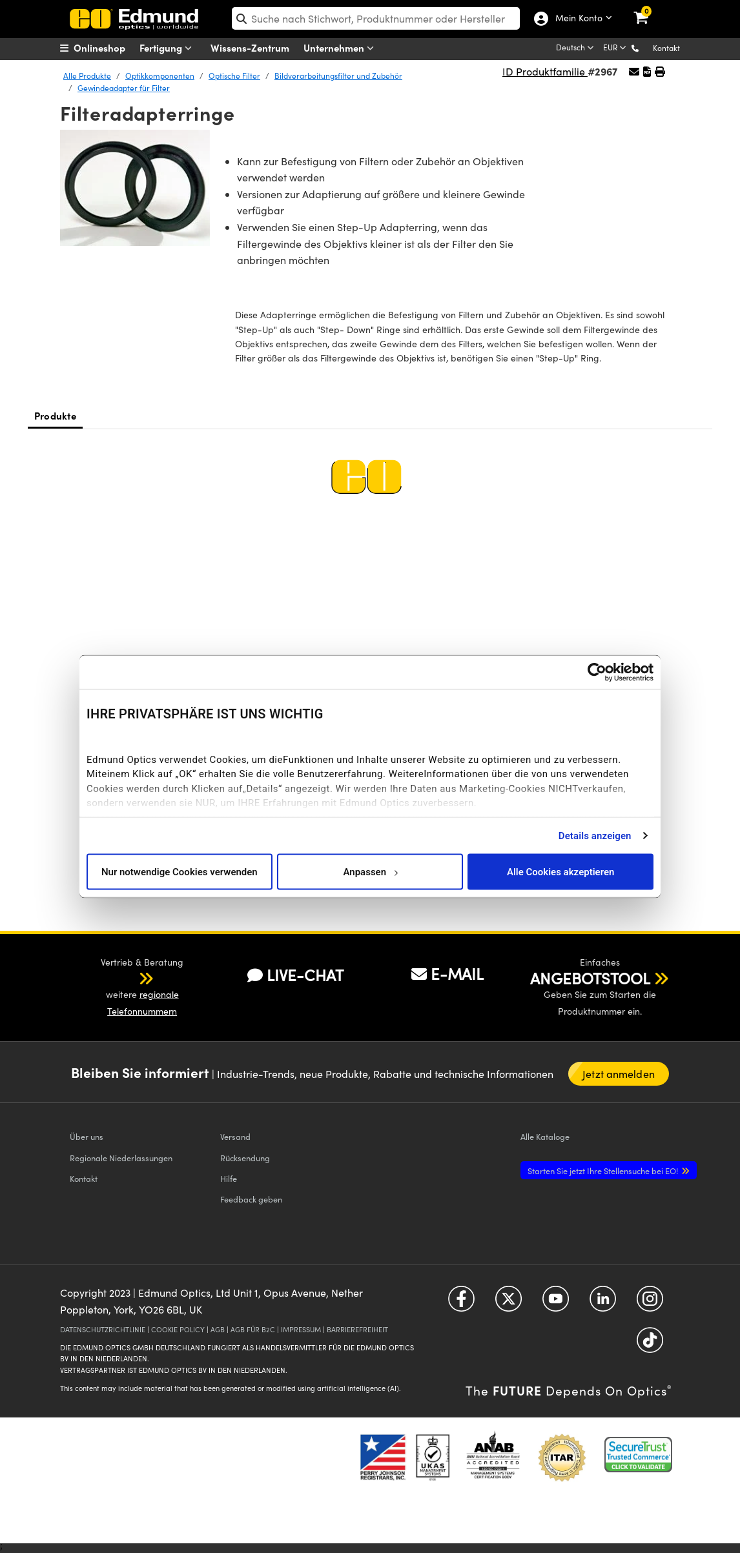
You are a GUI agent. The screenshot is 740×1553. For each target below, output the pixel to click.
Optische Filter (234, 75)
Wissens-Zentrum (250, 47)
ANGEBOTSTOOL (590, 978)
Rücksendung (245, 1157)
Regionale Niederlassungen (121, 1157)
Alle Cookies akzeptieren (561, 871)
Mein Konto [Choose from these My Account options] (578, 19)
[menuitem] (109, 48)
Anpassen (370, 871)
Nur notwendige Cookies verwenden (179, 871)
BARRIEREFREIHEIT (357, 1329)
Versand (235, 1136)
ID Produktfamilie (545, 71)
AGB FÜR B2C (253, 1329)
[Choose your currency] (615, 48)
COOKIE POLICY (178, 1329)
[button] (645, 47)
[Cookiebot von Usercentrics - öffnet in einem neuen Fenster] (596, 672)
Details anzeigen (595, 835)
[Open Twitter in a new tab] (508, 1303)
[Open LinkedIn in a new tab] (603, 1303)
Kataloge (545, 1136)
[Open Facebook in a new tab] (461, 1303)
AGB (218, 1329)
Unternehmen (341, 48)
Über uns (86, 1136)
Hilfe (228, 1178)
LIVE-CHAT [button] (295, 975)
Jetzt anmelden (618, 1074)
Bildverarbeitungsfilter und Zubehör (338, 75)
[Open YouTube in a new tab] (555, 1303)
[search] (376, 18)
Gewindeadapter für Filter (123, 88)
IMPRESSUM (301, 1329)
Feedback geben (251, 1198)
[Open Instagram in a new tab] (650, 1303)
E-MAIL (447, 973)
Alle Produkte (87, 75)
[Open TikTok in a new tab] (650, 1345)
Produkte (55, 415)
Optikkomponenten (159, 75)
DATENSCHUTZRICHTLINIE (102, 1329)
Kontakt (666, 48)
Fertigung (168, 48)
